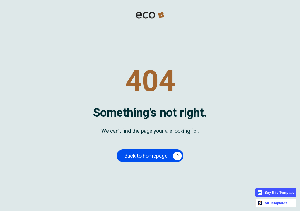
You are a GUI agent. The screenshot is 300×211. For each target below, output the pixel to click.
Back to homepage (146, 156)
